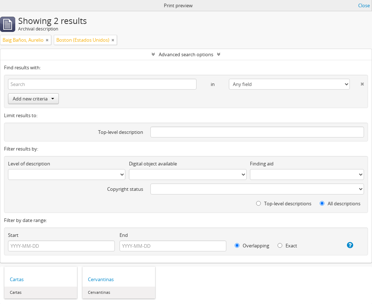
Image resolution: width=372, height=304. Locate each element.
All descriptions (340, 203)
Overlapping (252, 245)
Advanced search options (186, 54)
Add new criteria (33, 98)
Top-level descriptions (283, 203)
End (124, 235)
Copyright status (125, 189)
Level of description (29, 163)
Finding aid (262, 163)
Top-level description (120, 132)
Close (364, 5)
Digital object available (153, 163)
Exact (287, 245)
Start (13, 235)
